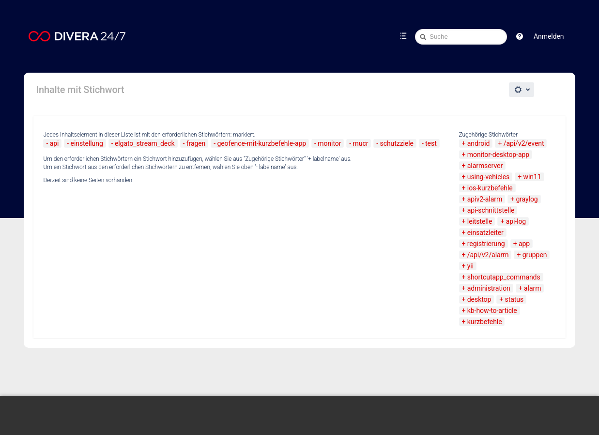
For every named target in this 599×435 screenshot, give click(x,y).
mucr (361, 143)
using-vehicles (488, 177)
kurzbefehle (484, 322)
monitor (329, 143)
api (54, 143)
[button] (519, 36)
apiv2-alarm (484, 199)
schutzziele (397, 143)
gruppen (534, 255)
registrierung (486, 244)
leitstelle (479, 221)
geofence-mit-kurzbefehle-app (261, 143)
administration (488, 288)
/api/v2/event (524, 143)
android (478, 143)
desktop (479, 299)
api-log (516, 221)
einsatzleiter (485, 232)
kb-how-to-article (492, 310)
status (514, 299)
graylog (527, 199)
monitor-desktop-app (498, 154)
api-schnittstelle (491, 210)
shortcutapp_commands (503, 277)
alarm (532, 288)
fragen (196, 143)
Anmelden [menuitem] (549, 36)
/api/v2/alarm (488, 255)
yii (470, 266)
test (431, 143)
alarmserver (485, 166)
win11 (532, 177)
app (524, 244)
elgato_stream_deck (145, 143)
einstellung (87, 143)
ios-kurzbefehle (490, 188)
